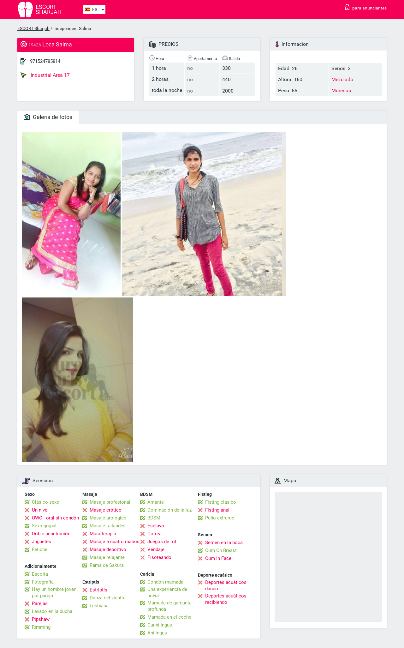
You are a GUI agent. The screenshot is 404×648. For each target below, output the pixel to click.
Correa (154, 534)
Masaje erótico (106, 510)
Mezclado (342, 79)
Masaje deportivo (108, 549)
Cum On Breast (221, 550)
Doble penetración (51, 534)
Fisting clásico (220, 502)
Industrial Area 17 (45, 75)
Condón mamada (165, 582)
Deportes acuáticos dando (226, 585)
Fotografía (43, 582)
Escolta (40, 574)
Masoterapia (103, 534)
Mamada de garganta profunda (169, 606)
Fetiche (39, 549)
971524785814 (45, 61)
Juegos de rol (161, 541)
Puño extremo (220, 518)
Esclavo (155, 526)
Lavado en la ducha (52, 611)
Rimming (41, 627)
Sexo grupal (44, 526)
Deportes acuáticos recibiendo (226, 599)
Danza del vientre (108, 598)
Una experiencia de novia (167, 592)
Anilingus (157, 633)
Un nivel (40, 510)
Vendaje (155, 549)
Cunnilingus (159, 625)
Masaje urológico (108, 518)
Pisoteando (159, 557)
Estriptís (98, 590)
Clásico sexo (45, 502)
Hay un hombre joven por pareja (54, 592)
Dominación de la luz (169, 510)
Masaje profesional (110, 502)
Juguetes (41, 541)
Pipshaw (41, 619)
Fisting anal (217, 510)
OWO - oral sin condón (55, 518)
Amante (155, 502)
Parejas (40, 603)
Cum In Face (218, 558)
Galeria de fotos (48, 117)
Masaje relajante (107, 557)
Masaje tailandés (108, 526)
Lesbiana (99, 606)
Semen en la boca (224, 542)
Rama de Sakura (107, 565)
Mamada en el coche (169, 617)
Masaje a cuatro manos (115, 541)
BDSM (153, 518)
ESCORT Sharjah (33, 28)
